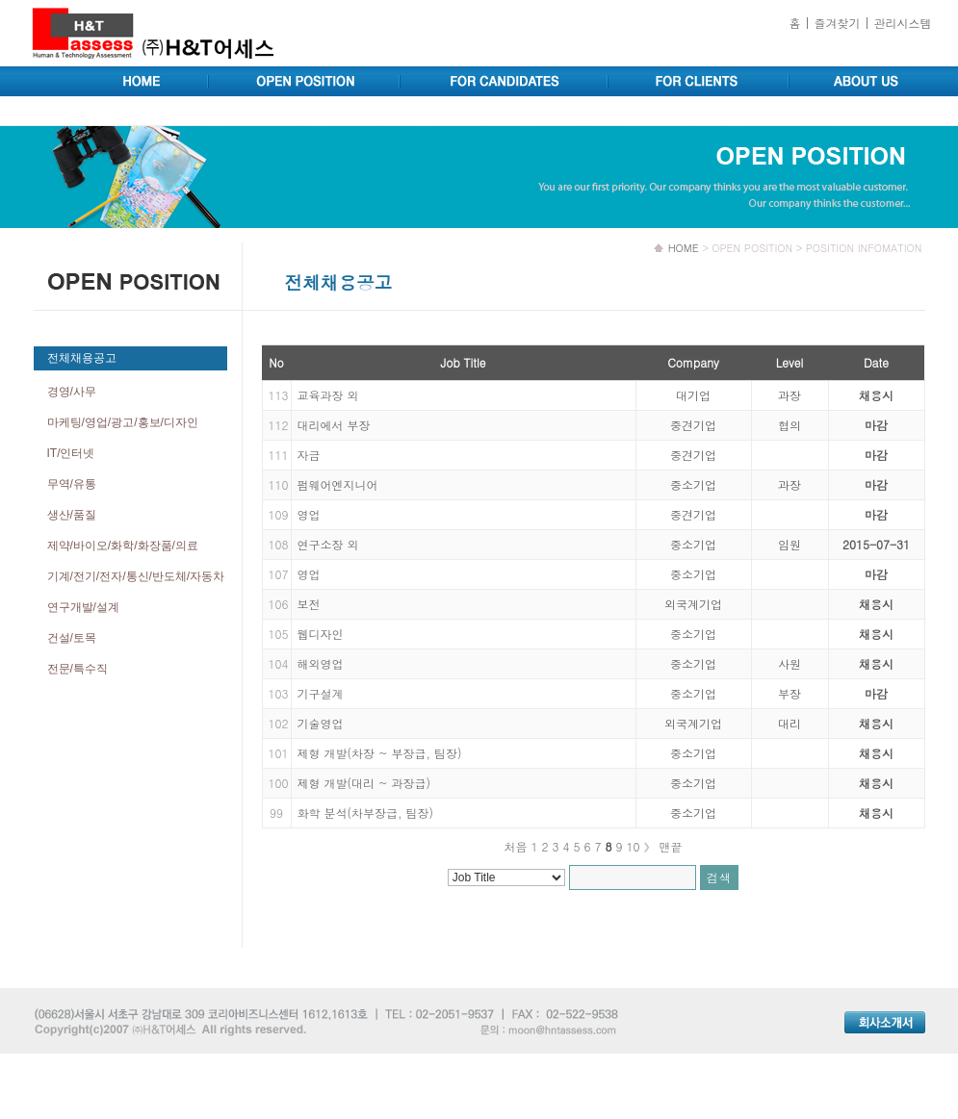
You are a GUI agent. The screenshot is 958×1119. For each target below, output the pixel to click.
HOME (683, 248)
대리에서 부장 (334, 425)
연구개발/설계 (83, 607)
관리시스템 (903, 22)
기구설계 (321, 693)
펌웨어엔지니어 (338, 484)
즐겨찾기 (837, 22)
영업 (309, 514)
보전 (309, 604)
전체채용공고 (82, 358)
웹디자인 (321, 633)
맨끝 (671, 846)
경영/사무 (71, 391)
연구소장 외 (328, 544)
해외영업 (321, 663)
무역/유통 (71, 484)
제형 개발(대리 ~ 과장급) (364, 783)
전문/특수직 (77, 668)
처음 (515, 846)
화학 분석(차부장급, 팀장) (366, 812)
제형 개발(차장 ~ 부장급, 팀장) (380, 753)
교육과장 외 (328, 395)
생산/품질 (71, 514)
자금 (309, 454)
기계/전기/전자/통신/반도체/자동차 (136, 576)
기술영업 (321, 723)
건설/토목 (71, 638)
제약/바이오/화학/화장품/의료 (122, 545)
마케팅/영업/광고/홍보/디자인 (122, 422)
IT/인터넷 (71, 453)
